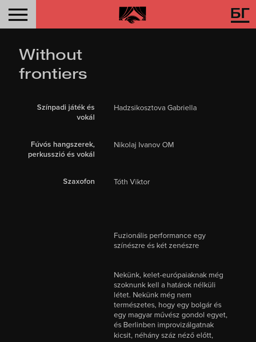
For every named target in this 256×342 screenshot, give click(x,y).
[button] (18, 14)
